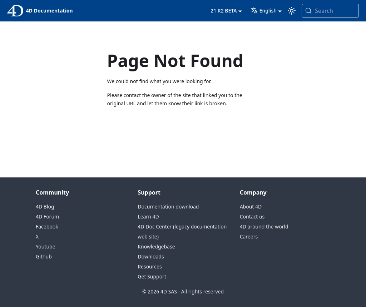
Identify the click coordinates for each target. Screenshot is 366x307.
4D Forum (47, 216)
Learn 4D (148, 216)
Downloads (151, 256)
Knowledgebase (156, 246)
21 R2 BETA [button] (224, 10)
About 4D (251, 206)
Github (44, 256)
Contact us (252, 216)
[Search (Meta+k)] (330, 10)
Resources (150, 266)
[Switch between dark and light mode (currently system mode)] (291, 10)
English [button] (264, 10)
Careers (249, 236)
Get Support (152, 276)
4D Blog (45, 206)
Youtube (45, 246)
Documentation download (168, 206)
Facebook (47, 226)
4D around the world (264, 226)
